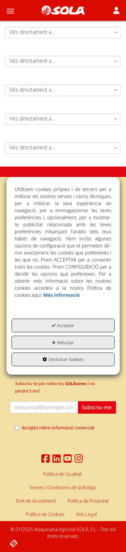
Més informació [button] (61, 295)
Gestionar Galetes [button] (62, 359)
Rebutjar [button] (63, 342)
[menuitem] (62, 474)
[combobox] (63, 32)
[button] (63, 10)
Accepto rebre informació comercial (54, 427)
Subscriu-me (97, 407)
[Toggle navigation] (116, 11)
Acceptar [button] (63, 325)
